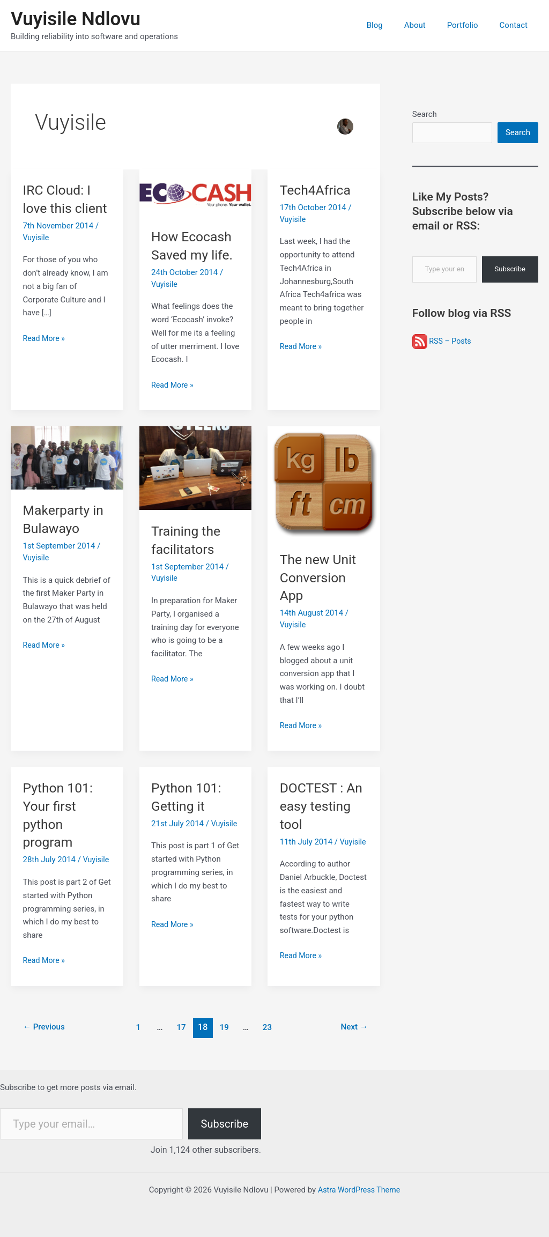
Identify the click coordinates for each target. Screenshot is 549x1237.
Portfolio (470, 25)
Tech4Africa (317, 190)
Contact (516, 25)
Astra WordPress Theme (359, 1190)
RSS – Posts (442, 342)
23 (269, 1027)
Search (424, 114)
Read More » (45, 356)
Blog (393, 25)
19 (225, 1027)
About (428, 25)
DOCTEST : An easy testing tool (323, 806)
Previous (46, 1027)
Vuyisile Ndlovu (75, 19)
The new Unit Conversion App (320, 577)
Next (353, 1027)
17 (181, 1027)
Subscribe (510, 270)
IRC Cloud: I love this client (58, 208)
